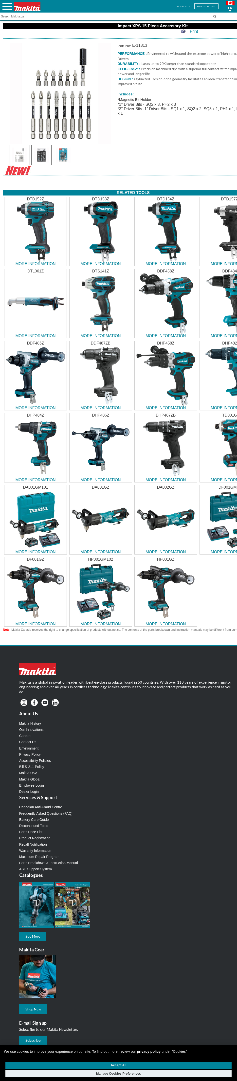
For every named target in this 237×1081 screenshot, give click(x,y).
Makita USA (28, 773)
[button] (230, 6)
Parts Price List (30, 832)
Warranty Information (35, 851)
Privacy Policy (30, 754)
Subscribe (33, 1040)
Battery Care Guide (34, 820)
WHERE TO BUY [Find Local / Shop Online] (206, 6)
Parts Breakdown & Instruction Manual (48, 863)
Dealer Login (29, 792)
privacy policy (149, 1051)
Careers (25, 736)
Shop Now (33, 1009)
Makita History (30, 723)
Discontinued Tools (33, 826)
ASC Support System (35, 869)
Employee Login (31, 785)
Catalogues (31, 875)
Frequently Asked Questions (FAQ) (46, 813)
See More (32, 936)
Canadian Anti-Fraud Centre (40, 807)
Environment (29, 748)
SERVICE (183, 6)
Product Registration (35, 838)
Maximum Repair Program (39, 857)
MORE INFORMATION (35, 264)
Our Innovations (31, 730)
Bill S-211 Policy (31, 767)
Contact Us (27, 742)
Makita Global (29, 779)
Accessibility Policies (35, 761)
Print (194, 31)
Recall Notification (33, 844)
